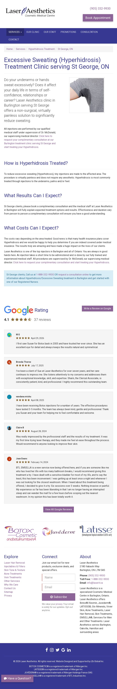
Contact (14, 39)
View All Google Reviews (58, 509)
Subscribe (58, 597)
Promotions (68, 32)
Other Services (12, 581)
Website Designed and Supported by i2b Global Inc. (80, 661)
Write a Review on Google (97, 308)
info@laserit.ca (95, 582)
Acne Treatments (13, 573)
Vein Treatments (12, 577)
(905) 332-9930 (100, 8)
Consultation (89, 32)
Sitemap (8, 592)
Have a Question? (17, 678)
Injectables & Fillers (14, 566)
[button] (12, 534)
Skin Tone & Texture (14, 570)
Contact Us (10, 588)
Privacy (8, 595)
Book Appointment (97, 18)
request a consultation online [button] (73, 274)
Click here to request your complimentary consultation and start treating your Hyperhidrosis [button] (61, 262)
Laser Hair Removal (14, 562)
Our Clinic (32, 32)
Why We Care (11, 584)
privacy (59, 604)
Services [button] (15, 32)
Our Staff (50, 32)
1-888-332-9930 (45, 274)
